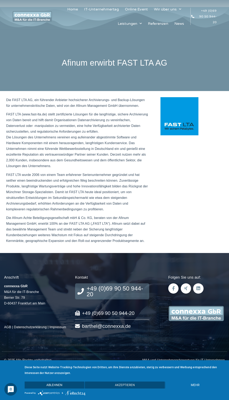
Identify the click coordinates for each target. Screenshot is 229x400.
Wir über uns (167, 9)
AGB (7, 327)
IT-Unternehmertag (101, 9)
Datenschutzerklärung (30, 327)
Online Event (136, 9)
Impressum (57, 327)
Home (72, 9)
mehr (195, 385)
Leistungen (130, 23)
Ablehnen (54, 385)
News (179, 23)
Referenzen (158, 23)
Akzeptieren (125, 385)
